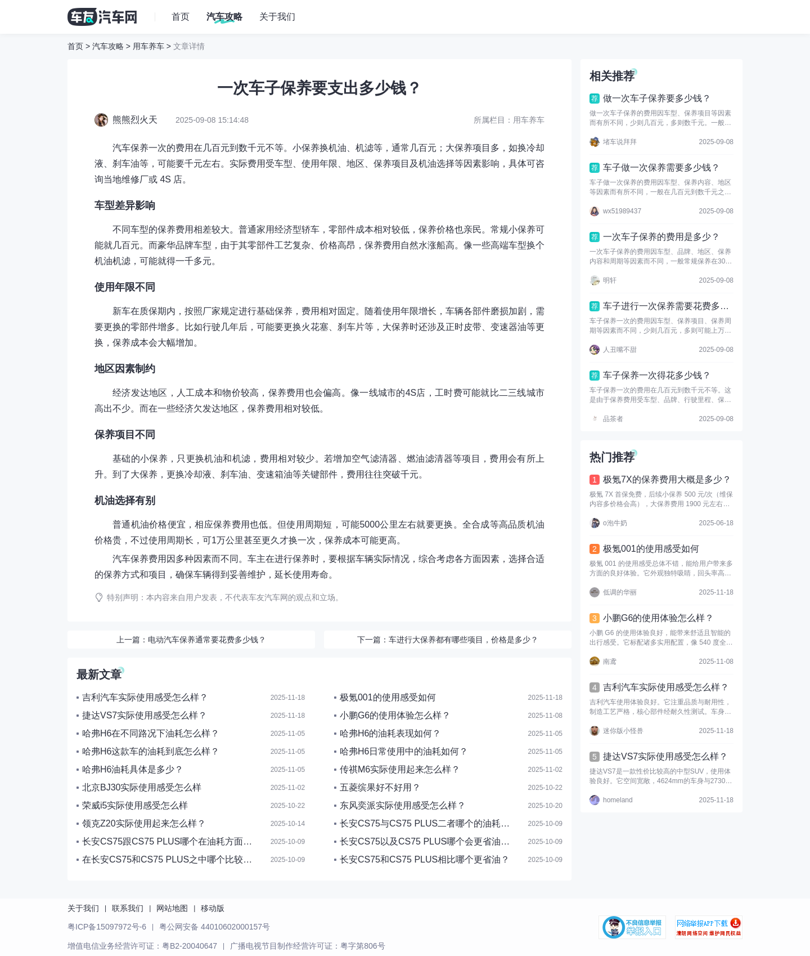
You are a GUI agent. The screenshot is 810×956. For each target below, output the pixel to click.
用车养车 (148, 46)
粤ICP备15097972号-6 (107, 926)
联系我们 (127, 908)
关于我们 (83, 908)
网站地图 (172, 908)
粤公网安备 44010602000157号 (214, 926)
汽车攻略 (108, 46)
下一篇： (447, 639)
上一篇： (191, 639)
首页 (75, 46)
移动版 (212, 908)
